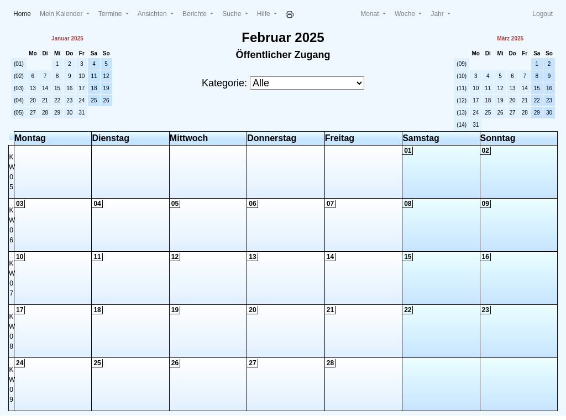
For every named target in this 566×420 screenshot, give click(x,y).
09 (485, 204)
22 (57, 100)
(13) (462, 113)
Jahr (438, 14)
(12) (462, 100)
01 (407, 150)
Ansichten (153, 14)
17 (81, 88)
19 (106, 88)
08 (407, 204)
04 (97, 204)
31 (81, 113)
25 (94, 100)
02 (485, 150)
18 (94, 88)
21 (45, 100)
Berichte (195, 14)
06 (252, 204)
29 (57, 113)
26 (106, 100)
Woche (406, 14)
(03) (19, 88)
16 (69, 88)
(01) (19, 64)
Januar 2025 (67, 38)
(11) (462, 88)
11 (94, 76)
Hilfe (264, 14)
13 (33, 88)
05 (175, 204)
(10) (462, 76)
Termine (111, 14)
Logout (542, 14)
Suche (232, 14)
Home (24, 13)
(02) (19, 76)
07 (330, 204)
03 (19, 204)
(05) (19, 113)
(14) (462, 125)
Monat (370, 14)
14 (45, 88)
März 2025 (510, 38)
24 (81, 100)
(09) (462, 64)
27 (33, 113)
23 (69, 100)
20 (33, 100)
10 (81, 76)
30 (69, 113)
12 (106, 76)
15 (57, 88)
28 (45, 113)
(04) (19, 100)
